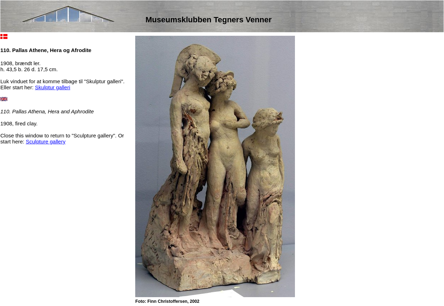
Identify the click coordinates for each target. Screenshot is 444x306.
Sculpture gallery (46, 141)
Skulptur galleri (52, 87)
